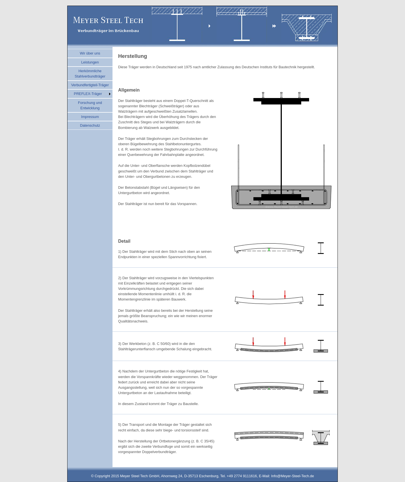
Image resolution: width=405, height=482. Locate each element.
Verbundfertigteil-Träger (90, 85)
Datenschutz (90, 125)
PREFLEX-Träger (88, 94)
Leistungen (90, 62)
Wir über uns (90, 53)
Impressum (90, 117)
